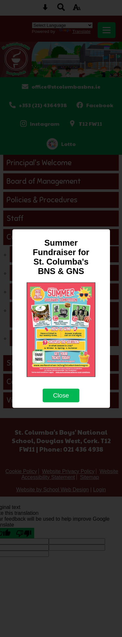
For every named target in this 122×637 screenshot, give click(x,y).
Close (61, 395)
